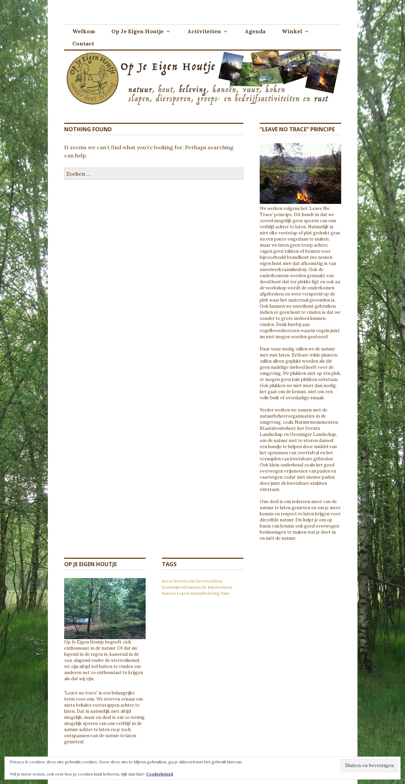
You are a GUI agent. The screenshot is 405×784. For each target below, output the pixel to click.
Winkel (292, 31)
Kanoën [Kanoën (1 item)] (169, 593)
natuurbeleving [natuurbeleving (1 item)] (205, 593)
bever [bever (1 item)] (167, 581)
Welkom (83, 31)
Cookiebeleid (159, 774)
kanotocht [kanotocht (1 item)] (197, 587)
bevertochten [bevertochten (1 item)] (209, 581)
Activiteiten (204, 31)
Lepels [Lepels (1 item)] (183, 593)
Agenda (255, 31)
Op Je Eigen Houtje (137, 31)
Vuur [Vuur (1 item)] (225, 593)
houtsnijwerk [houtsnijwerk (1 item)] (174, 587)
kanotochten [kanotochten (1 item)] (220, 587)
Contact (83, 43)
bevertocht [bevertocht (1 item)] (184, 581)
